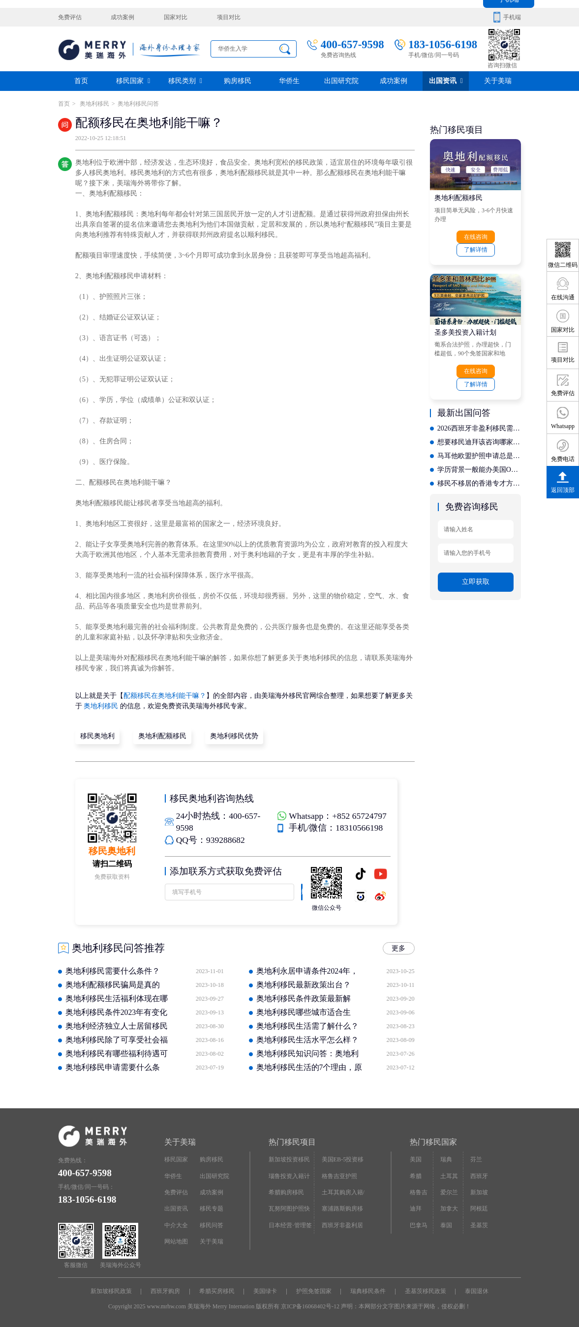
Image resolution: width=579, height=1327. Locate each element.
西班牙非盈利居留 (342, 1227)
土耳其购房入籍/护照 (343, 1195)
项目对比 (228, 17)
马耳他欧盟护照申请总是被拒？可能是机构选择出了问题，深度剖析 (479, 456)
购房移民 (237, 81)
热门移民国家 (433, 1142)
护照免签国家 (314, 1291)
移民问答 (211, 1224)
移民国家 (133, 81)
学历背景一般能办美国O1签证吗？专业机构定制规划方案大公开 (479, 469)
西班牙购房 (165, 1291)
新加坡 (479, 1192)
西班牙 (479, 1175)
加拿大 (449, 1208)
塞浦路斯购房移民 (342, 1211)
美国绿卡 (265, 1291)
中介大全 (176, 1224)
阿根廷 (479, 1208)
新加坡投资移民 (289, 1159)
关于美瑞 (498, 81)
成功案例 (122, 17)
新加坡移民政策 (111, 1291)
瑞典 (446, 1159)
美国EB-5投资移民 (343, 1162)
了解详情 (476, 249)
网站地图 (176, 1241)
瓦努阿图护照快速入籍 (289, 1211)
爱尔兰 (449, 1192)
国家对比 (175, 17)
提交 (301, 894)
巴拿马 (418, 1224)
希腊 (416, 1175)
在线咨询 (476, 236)
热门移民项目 (292, 1142)
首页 (81, 81)
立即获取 (475, 581)
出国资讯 (446, 81)
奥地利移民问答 (138, 103)
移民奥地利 (97, 736)
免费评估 (70, 17)
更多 (398, 948)
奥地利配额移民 (162, 736)
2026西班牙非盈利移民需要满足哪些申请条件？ (479, 428)
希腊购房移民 (286, 1192)
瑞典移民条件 (368, 1291)
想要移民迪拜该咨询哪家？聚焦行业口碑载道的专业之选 (479, 442)
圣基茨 (479, 1224)
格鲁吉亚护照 (339, 1175)
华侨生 (289, 81)
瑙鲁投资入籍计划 (289, 1178)
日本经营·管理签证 (290, 1227)
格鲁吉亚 (418, 1195)
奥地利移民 (93, 103)
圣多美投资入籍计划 (465, 332)
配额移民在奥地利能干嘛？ (164, 695)
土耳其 (449, 1175)
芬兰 (476, 1159)
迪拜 (416, 1208)
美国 (416, 1159)
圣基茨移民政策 (425, 1291)
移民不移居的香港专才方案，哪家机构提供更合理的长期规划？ (479, 483)
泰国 (446, 1224)
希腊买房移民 (217, 1291)
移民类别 (185, 81)
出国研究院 (341, 81)
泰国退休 (476, 1291)
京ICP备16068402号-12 (310, 1306)
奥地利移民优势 (234, 736)
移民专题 (211, 1208)
